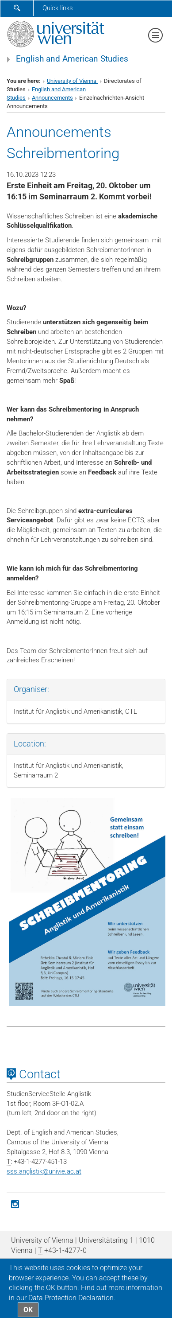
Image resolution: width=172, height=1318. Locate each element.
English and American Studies (72, 59)
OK (28, 1310)
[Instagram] (15, 1203)
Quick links (57, 8)
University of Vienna (72, 81)
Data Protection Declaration (71, 1298)
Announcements (52, 97)
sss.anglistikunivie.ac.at (44, 1171)
